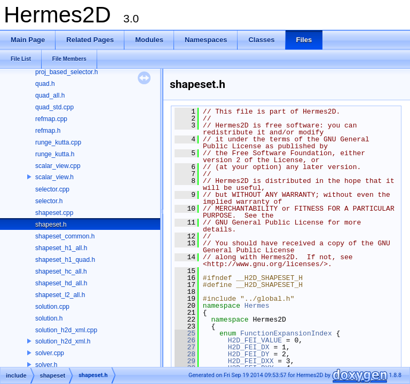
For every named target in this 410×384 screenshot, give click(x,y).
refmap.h (47, 130)
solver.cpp (49, 353)
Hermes (257, 305)
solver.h (46, 365)
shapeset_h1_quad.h (65, 259)
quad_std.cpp (54, 107)
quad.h (45, 83)
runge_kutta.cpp (58, 142)
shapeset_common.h (64, 236)
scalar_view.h (54, 177)
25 (185, 333)
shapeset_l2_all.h (60, 295)
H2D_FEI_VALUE (255, 340)
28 (185, 354)
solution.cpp (52, 306)
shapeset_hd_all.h (61, 283)
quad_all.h (50, 95)
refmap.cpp (51, 119)
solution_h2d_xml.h (62, 341)
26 (185, 340)
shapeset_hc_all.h (61, 271)
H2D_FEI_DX (249, 347)
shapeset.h (51, 224)
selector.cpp (52, 189)
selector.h (48, 201)
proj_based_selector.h (66, 72)
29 (185, 361)
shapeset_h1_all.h (61, 248)
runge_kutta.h (54, 154)
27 (185, 347)
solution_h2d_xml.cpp (66, 330)
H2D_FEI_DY (249, 354)
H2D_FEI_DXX (251, 361)
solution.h (48, 318)
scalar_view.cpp (58, 166)
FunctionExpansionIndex (286, 333)
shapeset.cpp (54, 213)
